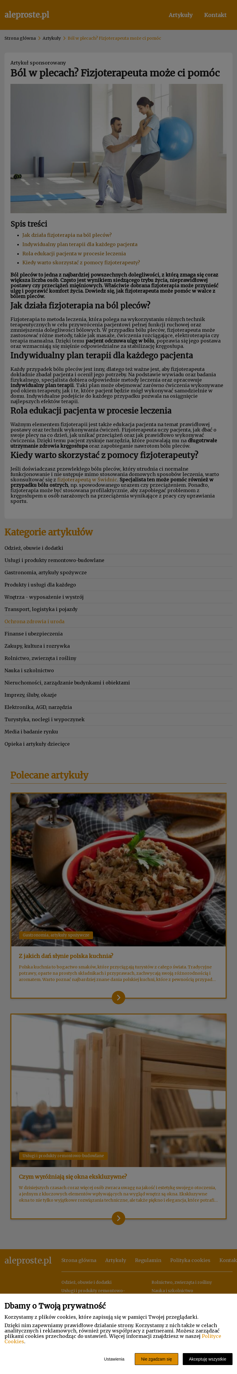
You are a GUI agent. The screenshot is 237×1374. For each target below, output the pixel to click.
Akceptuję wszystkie (207, 1359)
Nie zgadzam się (156, 1359)
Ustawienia (114, 1359)
